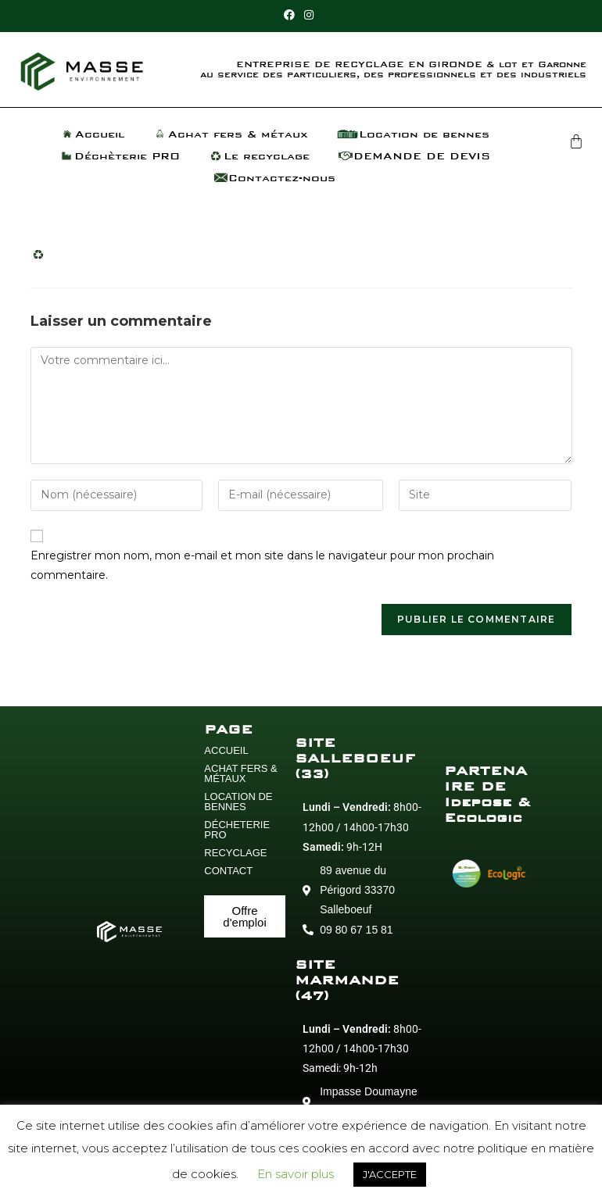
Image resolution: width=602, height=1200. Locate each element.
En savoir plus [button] (295, 1173)
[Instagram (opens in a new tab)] (308, 15)
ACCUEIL (226, 750)
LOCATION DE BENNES (238, 801)
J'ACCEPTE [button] (390, 1174)
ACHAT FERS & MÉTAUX (240, 773)
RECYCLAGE (235, 853)
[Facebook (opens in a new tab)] (291, 15)
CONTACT (228, 871)
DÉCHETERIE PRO (237, 830)
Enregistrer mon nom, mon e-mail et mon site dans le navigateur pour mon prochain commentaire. (262, 565)
